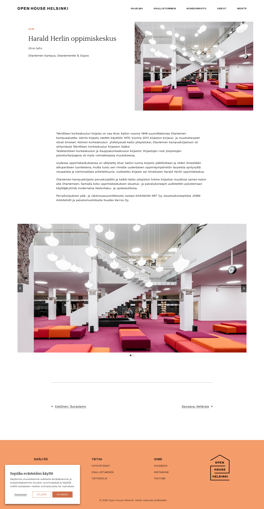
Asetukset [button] (20, 494)
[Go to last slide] (20, 288)
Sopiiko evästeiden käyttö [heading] (31, 474)
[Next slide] (243, 288)
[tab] (130, 355)
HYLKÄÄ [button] (42, 494)
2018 (31, 29)
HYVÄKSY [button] (62, 494)
